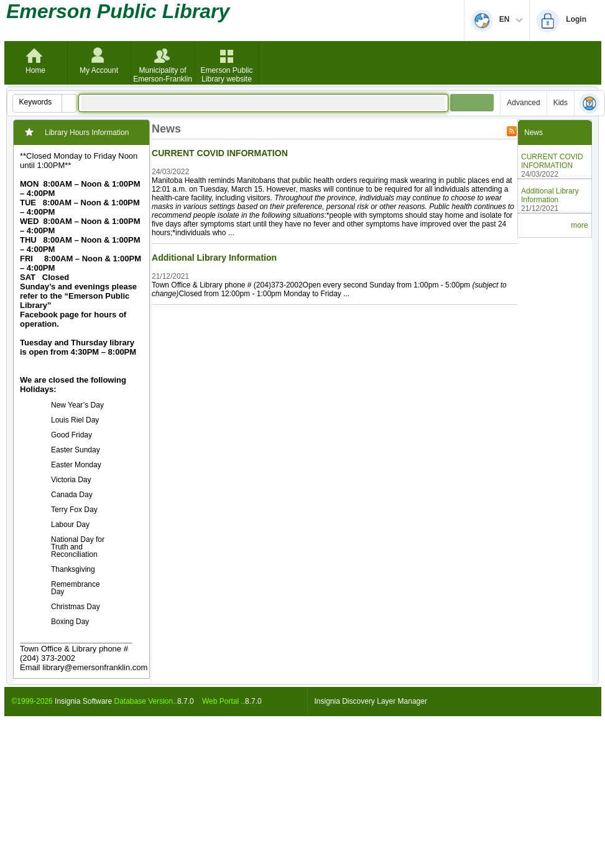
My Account (99, 70)
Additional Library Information (214, 258)
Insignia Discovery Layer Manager (371, 701)
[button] (69, 103)
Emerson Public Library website (226, 74)
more (579, 225)
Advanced (523, 102)
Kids (560, 102)
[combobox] (37, 102)
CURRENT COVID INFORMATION (220, 153)
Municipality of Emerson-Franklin (162, 74)
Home (35, 70)
